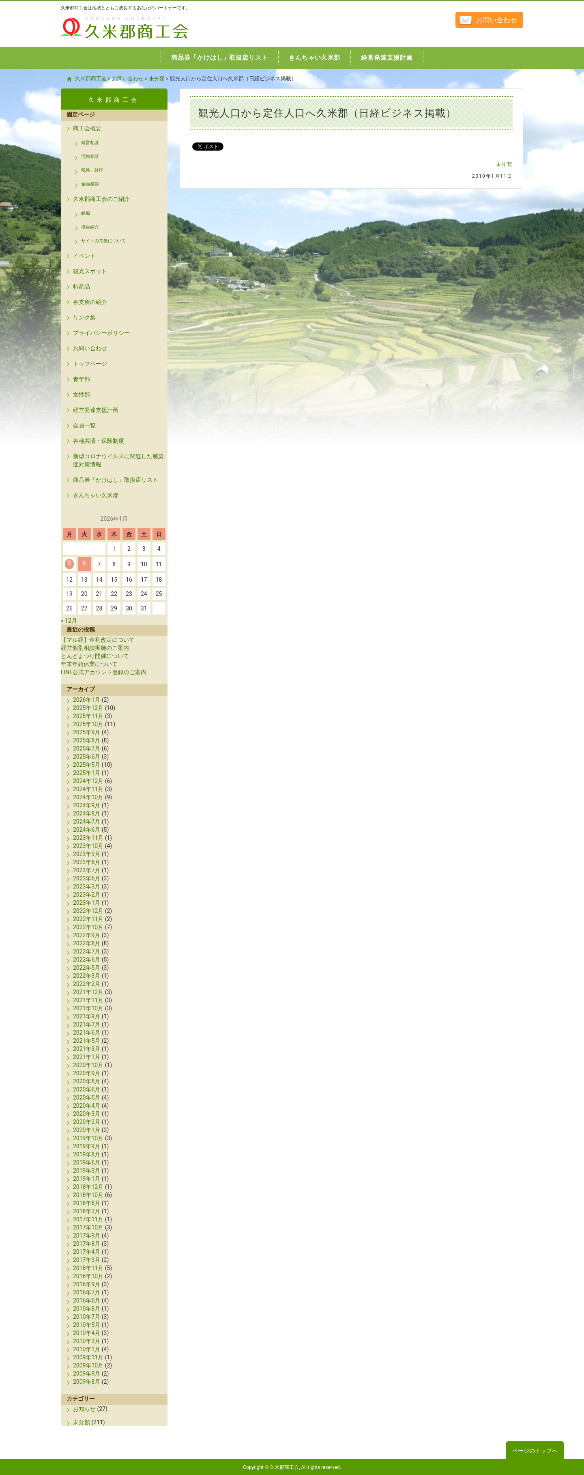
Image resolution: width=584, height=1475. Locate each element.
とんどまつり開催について (95, 656)
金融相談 (90, 184)
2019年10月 (88, 1138)
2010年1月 (86, 1349)
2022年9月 (86, 935)
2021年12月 (88, 992)
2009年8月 (86, 1381)
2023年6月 (86, 878)
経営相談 (90, 142)
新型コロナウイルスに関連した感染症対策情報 (118, 460)
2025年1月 (86, 773)
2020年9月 (86, 1073)
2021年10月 (88, 1008)
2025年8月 (86, 740)
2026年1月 (86, 700)
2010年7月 (86, 1316)
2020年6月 (86, 1089)
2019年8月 (86, 1154)
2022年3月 (86, 976)
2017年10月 (88, 1227)
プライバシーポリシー (101, 333)
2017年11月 (88, 1219)
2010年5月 (86, 1325)
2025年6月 (86, 756)
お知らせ (84, 1409)
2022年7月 (86, 951)
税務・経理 (92, 170)
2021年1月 (86, 1057)
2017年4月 (86, 1252)
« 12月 (69, 620)
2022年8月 (86, 943)
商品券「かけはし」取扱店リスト (115, 480)
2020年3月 (86, 1114)
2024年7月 (86, 821)
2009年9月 (86, 1373)
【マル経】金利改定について (98, 639)
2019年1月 (86, 1178)
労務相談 (90, 156)
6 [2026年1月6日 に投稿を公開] (84, 563)
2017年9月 (86, 1235)
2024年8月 (86, 813)
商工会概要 (87, 128)
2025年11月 (88, 716)
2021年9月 (86, 1016)
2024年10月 (88, 797)
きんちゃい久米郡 (95, 495)
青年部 (81, 379)
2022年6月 (86, 959)
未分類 (504, 164)
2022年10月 (88, 927)
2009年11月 (88, 1357)
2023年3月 (86, 886)
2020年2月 (86, 1122)
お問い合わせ (496, 20)
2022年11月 (88, 919)
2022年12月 (88, 911)
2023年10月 (88, 846)
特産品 (81, 286)
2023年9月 (86, 854)
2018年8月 (86, 1203)
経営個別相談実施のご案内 (95, 648)
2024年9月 (86, 805)
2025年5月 (86, 764)
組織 (85, 213)
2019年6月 (86, 1162)
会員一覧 (84, 425)
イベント (84, 255)
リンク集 (84, 317)
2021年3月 (86, 1049)
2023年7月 (86, 870)
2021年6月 (86, 1032)
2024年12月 (88, 781)
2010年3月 (86, 1341)
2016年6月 (86, 1300)
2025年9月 (86, 732)
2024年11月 (88, 789)
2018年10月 (88, 1195)
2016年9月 (86, 1284)
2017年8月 (86, 1243)
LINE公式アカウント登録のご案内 (103, 672)
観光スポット (90, 271)
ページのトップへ (535, 1450)
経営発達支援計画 (95, 410)
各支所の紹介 (90, 302)
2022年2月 (86, 984)
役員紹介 (90, 227)
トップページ (90, 363)
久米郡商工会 (107, 39)
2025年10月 (88, 724)
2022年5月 (86, 967)
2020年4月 (86, 1105)
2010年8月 (86, 1308)
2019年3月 (86, 1170)
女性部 (81, 394)
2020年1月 (86, 1130)
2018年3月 (86, 1211)
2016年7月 (86, 1292)
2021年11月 (88, 1000)
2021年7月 (86, 1024)
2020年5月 (86, 1097)
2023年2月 (86, 894)
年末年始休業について (89, 664)
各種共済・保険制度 (98, 441)
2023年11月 (88, 838)
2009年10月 (88, 1365)
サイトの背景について (103, 241)
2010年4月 (86, 1333)
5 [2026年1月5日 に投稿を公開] (69, 563)
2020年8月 (86, 1081)
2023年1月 (86, 902)
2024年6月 (86, 829)
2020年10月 (88, 1065)
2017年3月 (86, 1260)
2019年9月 (86, 1146)
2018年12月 (88, 1187)
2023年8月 (86, 862)
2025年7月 (86, 748)
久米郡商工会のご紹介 (101, 199)
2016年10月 (88, 1276)
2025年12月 (88, 708)
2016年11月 (88, 1268)
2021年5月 (86, 1040)
